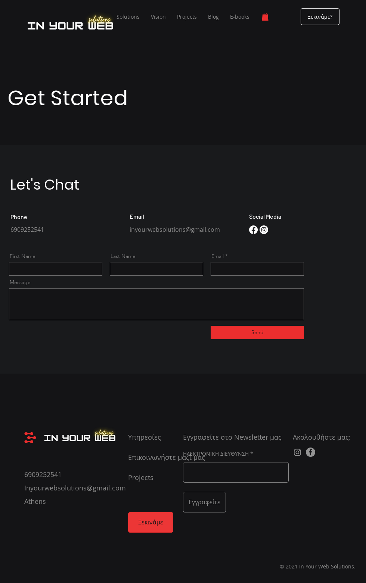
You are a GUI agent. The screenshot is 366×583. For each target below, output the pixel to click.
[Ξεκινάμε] (150, 522)
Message (20, 282)
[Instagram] (264, 229)
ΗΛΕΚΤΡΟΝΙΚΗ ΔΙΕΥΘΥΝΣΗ (216, 453)
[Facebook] (253, 229)
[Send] (257, 332)
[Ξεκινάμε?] (320, 16)
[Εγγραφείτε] (204, 502)
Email (217, 256)
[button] (265, 17)
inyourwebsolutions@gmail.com (175, 229)
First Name (22, 256)
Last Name (123, 256)
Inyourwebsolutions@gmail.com (75, 487)
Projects (140, 477)
